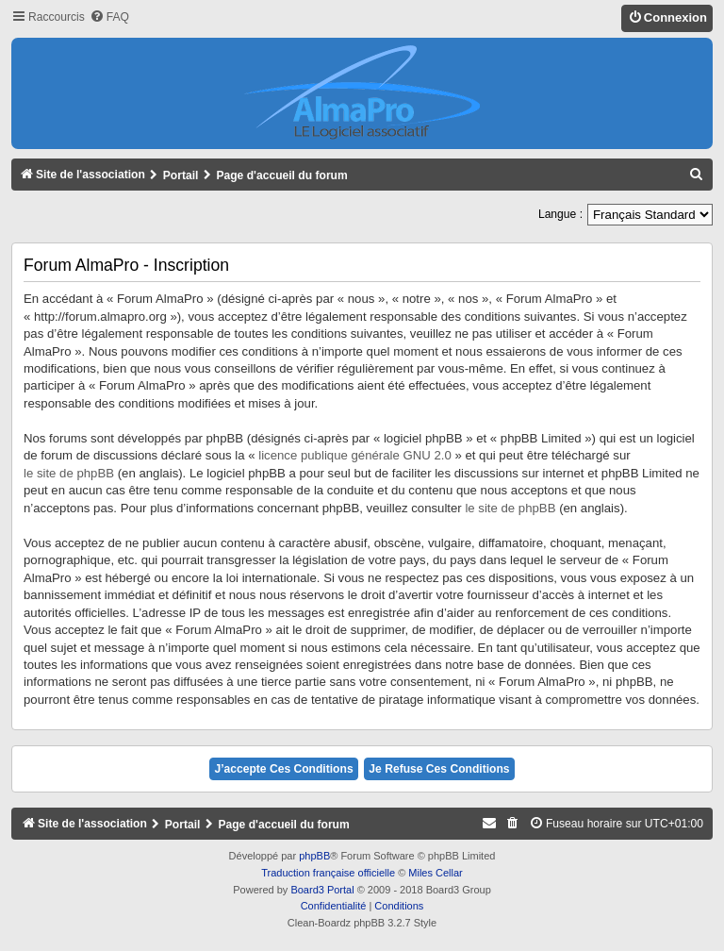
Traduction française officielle (328, 872)
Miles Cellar (435, 872)
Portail (181, 175)
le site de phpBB (69, 473)
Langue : (560, 214)
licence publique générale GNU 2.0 (355, 455)
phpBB (314, 855)
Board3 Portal (322, 889)
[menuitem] (109, 17)
